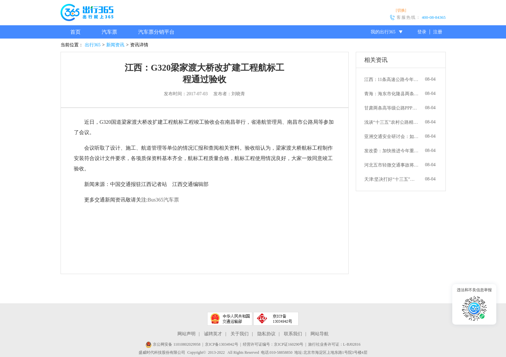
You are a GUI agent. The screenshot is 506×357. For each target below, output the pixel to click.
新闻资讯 (115, 44)
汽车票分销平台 (156, 32)
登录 (421, 31)
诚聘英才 (213, 333)
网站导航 (319, 333)
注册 (437, 31)
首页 (75, 32)
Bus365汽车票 (163, 199)
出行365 (93, 44)
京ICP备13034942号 (221, 344)
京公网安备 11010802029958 (172, 344)
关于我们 (240, 333)
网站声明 (186, 333)
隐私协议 (266, 333)
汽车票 (109, 32)
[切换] (401, 10)
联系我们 (293, 333)
